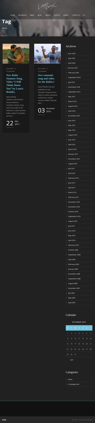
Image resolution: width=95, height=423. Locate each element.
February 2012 (73, 178)
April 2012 (71, 173)
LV (84, 15)
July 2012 (71, 168)
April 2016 (71, 111)
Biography (22, 15)
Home (12, 15)
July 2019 (71, 82)
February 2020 (73, 73)
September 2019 (74, 77)
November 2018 (74, 87)
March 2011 (72, 192)
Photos (57, 15)
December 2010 (74, 202)
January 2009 (73, 269)
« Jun (71, 360)
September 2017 (74, 92)
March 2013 (72, 149)
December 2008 (74, 274)
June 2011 (71, 183)
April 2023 (71, 63)
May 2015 (71, 125)
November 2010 (74, 207)
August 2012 (72, 164)
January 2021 (73, 68)
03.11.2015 (42, 68)
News (32, 15)
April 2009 (71, 259)
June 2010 (71, 231)
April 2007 (71, 302)
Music (40, 15)
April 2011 (71, 187)
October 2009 (73, 250)
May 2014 (71, 130)
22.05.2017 (10, 68)
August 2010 (72, 221)
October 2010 (73, 211)
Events (65, 15)
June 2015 (71, 120)
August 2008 (72, 283)
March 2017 (72, 101)
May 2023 (71, 58)
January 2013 (73, 154)
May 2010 (71, 235)
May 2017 (71, 96)
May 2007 (71, 298)
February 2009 (73, 264)
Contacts (76, 15)
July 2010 (71, 226)
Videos (47, 15)
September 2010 (74, 216)
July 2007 (71, 293)
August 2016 (72, 106)
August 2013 (72, 135)
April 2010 (71, 240)
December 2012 (74, 159)
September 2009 (74, 255)
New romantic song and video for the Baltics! (46, 78)
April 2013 (71, 144)
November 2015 (74, 116)
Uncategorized (73, 384)
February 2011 (73, 197)
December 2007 (74, 288)
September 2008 (74, 279)
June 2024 (71, 53)
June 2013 (71, 140)
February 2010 (73, 245)
